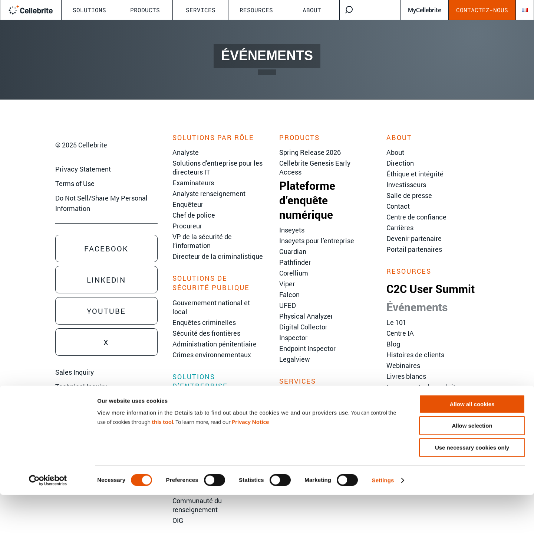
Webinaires (403, 365)
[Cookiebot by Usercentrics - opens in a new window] (48, 545)
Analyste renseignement (208, 193)
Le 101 (396, 322)
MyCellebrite (424, 10)
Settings (383, 545)
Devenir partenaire (414, 238)
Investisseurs (406, 184)
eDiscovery (189, 400)
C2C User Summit (430, 288)
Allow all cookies (472, 469)
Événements (417, 307)
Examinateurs (193, 182)
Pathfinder (295, 262)
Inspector (293, 337)
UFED (287, 305)
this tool (162, 487)
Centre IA (400, 333)
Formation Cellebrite (309, 395)
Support (291, 428)
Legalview (294, 359)
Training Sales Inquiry (87, 401)
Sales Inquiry (74, 372)
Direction (400, 163)
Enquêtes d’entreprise (204, 411)
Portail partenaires (414, 249)
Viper (287, 283)
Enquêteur (187, 204)
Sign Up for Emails (82, 415)
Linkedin (106, 279)
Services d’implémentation (319, 417)
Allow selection (472, 491)
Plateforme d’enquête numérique (307, 200)
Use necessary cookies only (472, 512)
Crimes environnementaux (211, 354)
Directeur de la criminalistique (217, 256)
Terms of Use (75, 183)
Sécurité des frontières (206, 333)
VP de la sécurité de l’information (202, 241)
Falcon (289, 294)
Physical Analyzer (306, 316)
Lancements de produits (422, 386)
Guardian (292, 251)
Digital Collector (303, 326)
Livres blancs (406, 376)
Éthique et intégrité (415, 173)
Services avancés (305, 406)
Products (145, 10)
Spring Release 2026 (310, 152)
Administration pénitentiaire (214, 343)
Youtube (106, 311)
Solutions (89, 10)
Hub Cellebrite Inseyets (421, 397)
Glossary (399, 408)
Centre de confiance (416, 216)
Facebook (106, 248)
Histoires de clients (415, 354)
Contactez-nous (482, 10)
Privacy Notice (250, 487)
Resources (256, 10)
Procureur (187, 225)
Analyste (185, 152)
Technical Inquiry (81, 386)
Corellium (293, 272)
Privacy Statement (83, 169)
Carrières (399, 227)
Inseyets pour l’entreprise (316, 240)
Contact (398, 206)
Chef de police (193, 215)
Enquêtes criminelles (204, 322)
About (312, 10)
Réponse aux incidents (206, 422)
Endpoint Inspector (307, 348)
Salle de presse (409, 195)
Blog (393, 343)
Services (200, 10)
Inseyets (291, 229)
